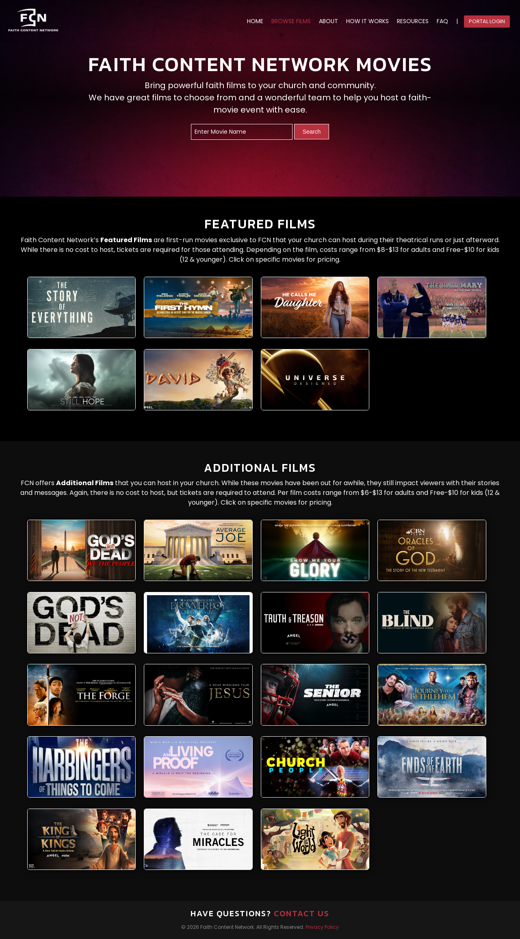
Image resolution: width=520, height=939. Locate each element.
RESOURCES (413, 21)
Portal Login (487, 21)
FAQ (442, 21)
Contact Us (301, 913)
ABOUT (328, 21)
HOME (255, 21)
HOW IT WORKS (367, 21)
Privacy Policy (322, 927)
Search (312, 131)
